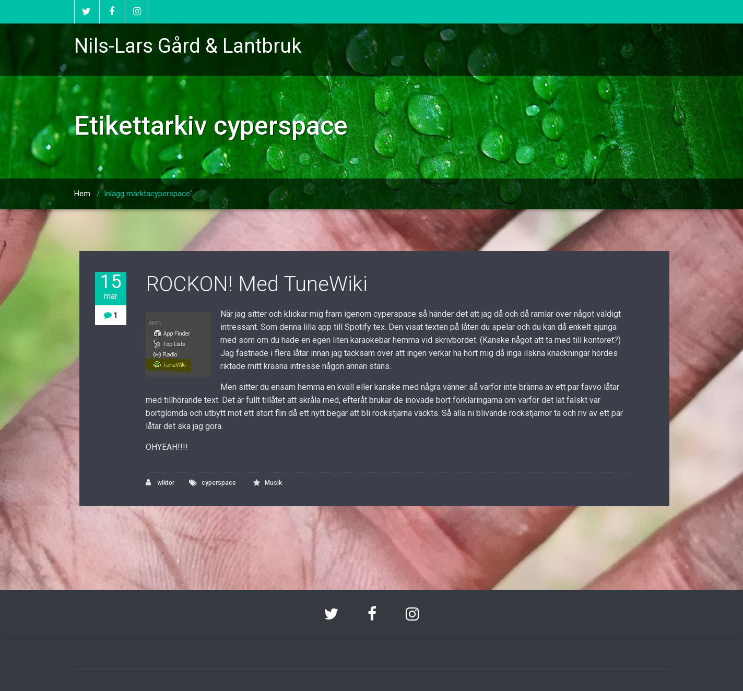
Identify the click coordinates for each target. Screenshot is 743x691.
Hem (82, 193)
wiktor (160, 482)
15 (110, 287)
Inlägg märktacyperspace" (148, 193)
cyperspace (219, 482)
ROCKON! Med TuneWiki (257, 284)
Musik (273, 482)
